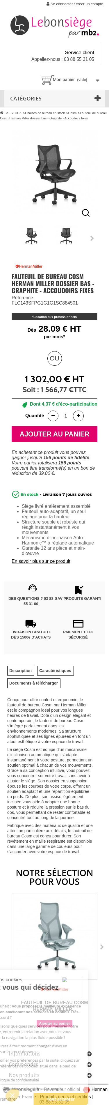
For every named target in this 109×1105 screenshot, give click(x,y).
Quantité (34, 415)
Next (92, 238)
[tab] (20, 670)
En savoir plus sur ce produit (41, 561)
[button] (12, 1095)
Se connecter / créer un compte (75, 4)
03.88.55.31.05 (54, 1101)
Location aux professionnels (55, 317)
